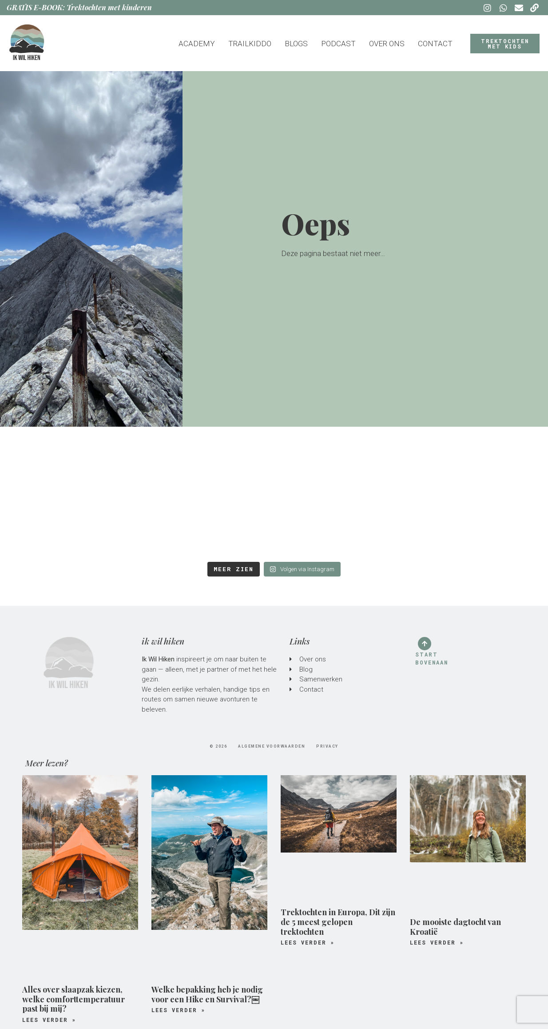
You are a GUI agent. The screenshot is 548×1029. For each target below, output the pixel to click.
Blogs (296, 43)
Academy (197, 43)
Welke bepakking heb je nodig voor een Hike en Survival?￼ (207, 994)
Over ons (387, 43)
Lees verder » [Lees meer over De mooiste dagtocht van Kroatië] (437, 942)
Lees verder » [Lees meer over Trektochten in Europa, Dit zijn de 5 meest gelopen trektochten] (307, 942)
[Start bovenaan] (424, 643)
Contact (435, 43)
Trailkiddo (249, 43)
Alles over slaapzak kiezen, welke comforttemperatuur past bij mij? (73, 999)
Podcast (338, 43)
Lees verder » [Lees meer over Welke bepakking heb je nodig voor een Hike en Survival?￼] (178, 1009)
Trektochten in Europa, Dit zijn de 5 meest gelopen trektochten (338, 922)
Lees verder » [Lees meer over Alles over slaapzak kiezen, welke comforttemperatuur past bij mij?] (49, 1019)
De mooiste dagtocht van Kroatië (455, 927)
